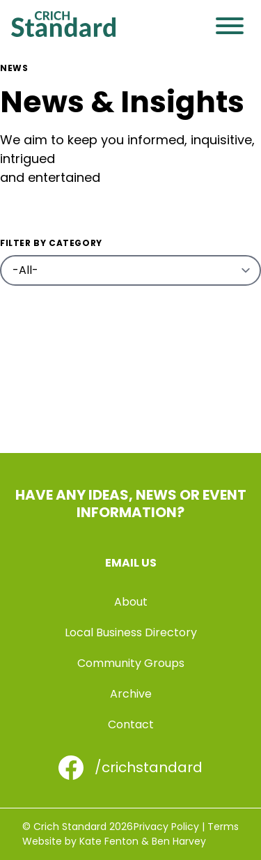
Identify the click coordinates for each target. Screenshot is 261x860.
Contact (131, 724)
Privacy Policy (166, 827)
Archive (131, 694)
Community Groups (130, 663)
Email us (131, 563)
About (131, 602)
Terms (223, 827)
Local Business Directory (131, 632)
